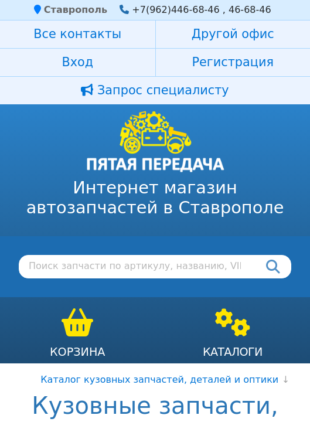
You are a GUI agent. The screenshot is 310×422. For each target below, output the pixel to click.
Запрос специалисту (155, 90)
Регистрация (233, 62)
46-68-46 (250, 9)
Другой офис (233, 34)
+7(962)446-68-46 (175, 9)
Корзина (77, 352)
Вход (77, 62)
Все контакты (77, 34)
